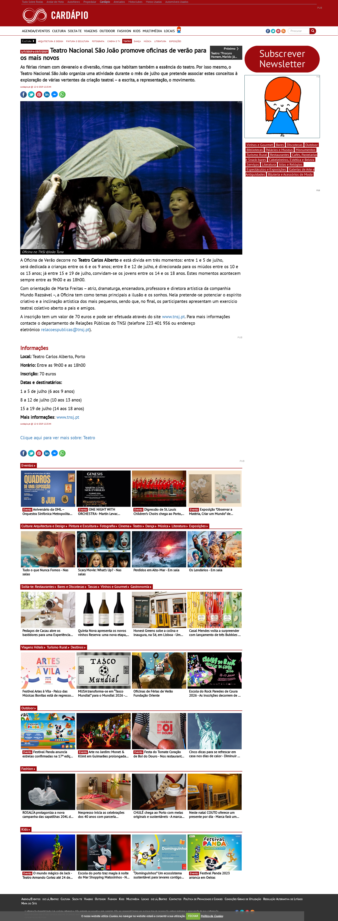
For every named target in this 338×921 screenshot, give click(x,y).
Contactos (175, 899)
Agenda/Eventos (36, 31)
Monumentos (305, 150)
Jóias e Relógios (290, 164)
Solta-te (75, 31)
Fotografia (108, 526)
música (147, 41)
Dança (151, 526)
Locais (169, 31)
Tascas (94, 586)
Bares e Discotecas (72, 586)
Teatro (138, 526)
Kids (137, 31)
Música (164, 526)
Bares (280, 145)
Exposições (198, 526)
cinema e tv (113, 41)
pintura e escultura (77, 41)
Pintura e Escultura (84, 526)
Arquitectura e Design (51, 526)
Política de (212, 916)
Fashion (124, 31)
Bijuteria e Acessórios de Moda (290, 174)
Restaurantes (45, 586)
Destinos (78, 647)
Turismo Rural (58, 647)
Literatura (180, 526)
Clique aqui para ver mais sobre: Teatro (57, 438)
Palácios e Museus (279, 150)
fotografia (98, 41)
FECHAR (193, 916)
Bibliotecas (255, 150)
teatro (127, 41)
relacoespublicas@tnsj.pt (65, 329)
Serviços (253, 164)
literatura (160, 41)
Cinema (125, 526)
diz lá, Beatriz (50, 899)
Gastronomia (141, 586)
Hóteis (40, 647)
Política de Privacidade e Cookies (202, 899)
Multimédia (152, 31)
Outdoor (107, 31)
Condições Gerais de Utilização (243, 899)
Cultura (59, 31)
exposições (175, 41)
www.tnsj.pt (173, 316)
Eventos (28, 465)
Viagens (90, 31)
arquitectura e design (50, 41)
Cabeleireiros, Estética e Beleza (291, 159)
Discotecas (294, 145)
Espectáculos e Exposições (266, 169)
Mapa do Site (29, 903)
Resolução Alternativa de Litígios (282, 899)
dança (137, 41)
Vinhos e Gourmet (115, 586)
